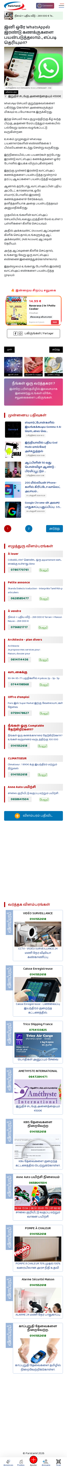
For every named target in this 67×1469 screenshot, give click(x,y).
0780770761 (20, 569)
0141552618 (19, 745)
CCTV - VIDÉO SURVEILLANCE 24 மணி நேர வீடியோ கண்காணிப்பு (38, 952)
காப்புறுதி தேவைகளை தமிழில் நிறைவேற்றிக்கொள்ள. (38, 1367)
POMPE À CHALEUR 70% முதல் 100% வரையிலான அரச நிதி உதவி (38, 1265)
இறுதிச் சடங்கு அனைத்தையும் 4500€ (32, 94)
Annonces (8, 1463)
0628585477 (20, 598)
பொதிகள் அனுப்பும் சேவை (38, 1059)
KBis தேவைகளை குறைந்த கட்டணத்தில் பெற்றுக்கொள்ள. (38, 1163)
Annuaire (45, 1463)
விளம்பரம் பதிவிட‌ (34, 816)
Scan (58, 1463)
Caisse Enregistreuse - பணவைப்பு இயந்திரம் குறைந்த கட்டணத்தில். (38, 1008)
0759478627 (20, 713)
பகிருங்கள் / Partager (34, 333)
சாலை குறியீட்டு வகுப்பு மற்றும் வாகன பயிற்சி (38, 1214)
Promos (20, 1463)
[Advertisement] (33, 862)
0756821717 (19, 627)
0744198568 (20, 684)
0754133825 (38, 1029)
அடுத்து (56, 349)
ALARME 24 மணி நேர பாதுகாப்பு (38, 1315)
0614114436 (19, 659)
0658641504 (20, 799)
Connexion (45, 6)
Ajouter (34, 1463)
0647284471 (38, 1076)
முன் (9, 349)
